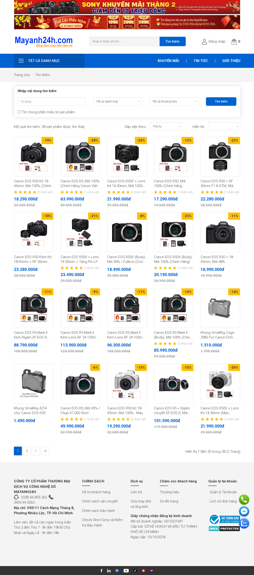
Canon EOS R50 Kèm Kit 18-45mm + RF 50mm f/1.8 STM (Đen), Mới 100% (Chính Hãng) (33, 259)
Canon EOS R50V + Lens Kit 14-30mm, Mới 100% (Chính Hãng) (126, 183)
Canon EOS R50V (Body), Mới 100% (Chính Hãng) (173, 259)
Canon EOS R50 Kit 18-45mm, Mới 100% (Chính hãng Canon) (32, 183)
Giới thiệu (231, 61)
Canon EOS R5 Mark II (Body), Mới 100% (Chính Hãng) (173, 335)
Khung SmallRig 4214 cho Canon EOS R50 (30, 410)
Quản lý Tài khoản (223, 492)
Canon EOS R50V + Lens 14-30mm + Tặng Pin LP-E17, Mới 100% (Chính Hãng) (79, 259)
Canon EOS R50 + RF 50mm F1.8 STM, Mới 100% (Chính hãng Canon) (217, 183)
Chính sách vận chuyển (100, 501)
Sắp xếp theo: (135, 127)
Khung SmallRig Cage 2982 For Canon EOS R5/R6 (217, 335)
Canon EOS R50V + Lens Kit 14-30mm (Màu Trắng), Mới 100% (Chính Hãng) (220, 411)
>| (45, 451)
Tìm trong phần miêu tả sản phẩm (46, 112)
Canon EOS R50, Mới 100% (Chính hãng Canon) (169, 183)
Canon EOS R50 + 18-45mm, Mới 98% (217, 259)
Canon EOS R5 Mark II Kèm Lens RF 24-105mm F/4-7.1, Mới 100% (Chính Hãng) (126, 335)
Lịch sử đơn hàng (223, 501)
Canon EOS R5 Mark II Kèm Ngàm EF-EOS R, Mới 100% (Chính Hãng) (32, 335)
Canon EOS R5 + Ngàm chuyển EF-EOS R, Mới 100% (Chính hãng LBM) (172, 411)
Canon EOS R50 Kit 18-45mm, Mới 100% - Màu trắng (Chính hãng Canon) (125, 411)
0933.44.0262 (24, 502)
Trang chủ (22, 75)
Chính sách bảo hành (98, 511)
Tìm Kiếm (42, 75)
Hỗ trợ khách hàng (96, 492)
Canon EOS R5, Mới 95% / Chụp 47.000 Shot (80, 410)
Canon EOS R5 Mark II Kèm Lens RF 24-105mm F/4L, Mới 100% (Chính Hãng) (79, 335)
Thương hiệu (169, 492)
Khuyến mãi (168, 61)
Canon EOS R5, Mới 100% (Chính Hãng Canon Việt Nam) (80, 183)
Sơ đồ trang (169, 501)
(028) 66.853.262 (34, 497)
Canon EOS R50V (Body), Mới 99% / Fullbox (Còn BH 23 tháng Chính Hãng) (126, 259)
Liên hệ (136, 492)
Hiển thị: (199, 127)
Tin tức (201, 61)
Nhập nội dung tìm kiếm (37, 91)
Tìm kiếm (172, 41)
